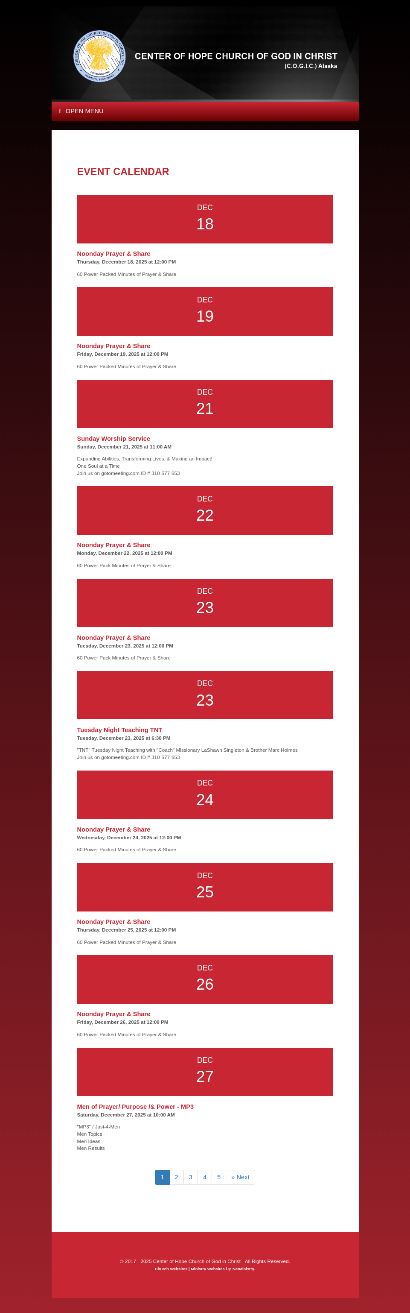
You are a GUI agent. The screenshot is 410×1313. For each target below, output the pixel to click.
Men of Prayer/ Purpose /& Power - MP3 (135, 1106)
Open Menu (81, 111)
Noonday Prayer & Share (114, 253)
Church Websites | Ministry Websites (190, 1269)
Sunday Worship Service (114, 438)
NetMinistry (243, 1269)
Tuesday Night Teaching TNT (120, 730)
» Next (240, 1177)
